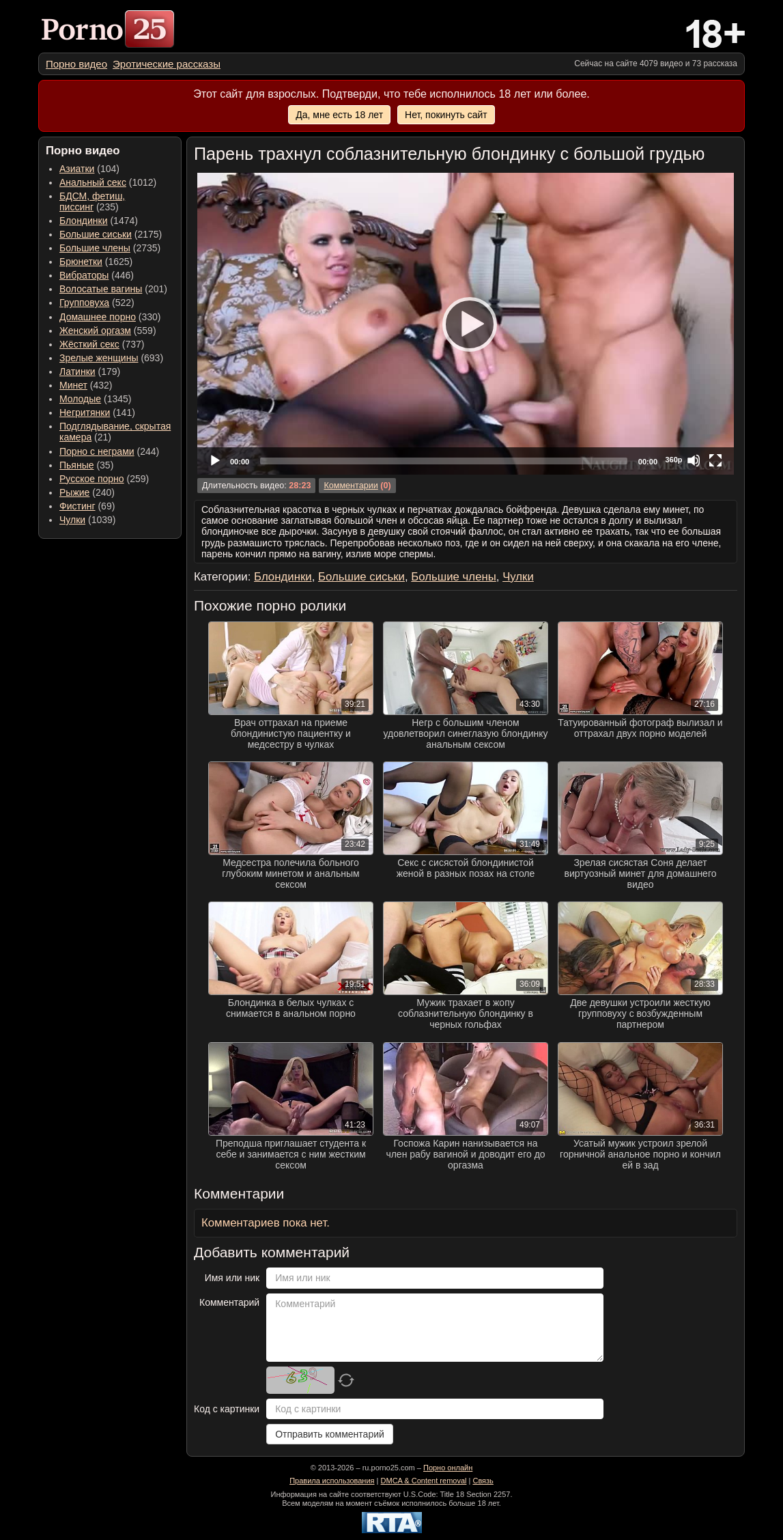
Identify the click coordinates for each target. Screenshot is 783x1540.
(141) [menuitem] (97, 412)
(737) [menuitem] (101, 344)
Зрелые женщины (99, 357)
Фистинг (77, 506)
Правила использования (331, 1480)
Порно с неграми (96, 451)
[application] (465, 324)
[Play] (465, 323)
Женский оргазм (95, 330)
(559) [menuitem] (107, 330)
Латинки (77, 371)
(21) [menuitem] (115, 432)
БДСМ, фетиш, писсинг (92, 201)
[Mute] (693, 460)
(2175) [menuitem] (110, 234)
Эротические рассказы (166, 64)
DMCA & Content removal (424, 1480)
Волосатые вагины (100, 288)
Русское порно (91, 478)
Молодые (80, 398)
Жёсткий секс (89, 344)
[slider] (443, 461)
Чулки (72, 519)
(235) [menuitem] (92, 201)
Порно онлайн (447, 1468)
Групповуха (84, 302)
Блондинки (83, 220)
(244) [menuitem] (109, 451)
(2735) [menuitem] (109, 247)
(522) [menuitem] (96, 302)
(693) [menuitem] (111, 357)
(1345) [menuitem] (95, 398)
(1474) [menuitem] (98, 220)
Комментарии (351, 485)
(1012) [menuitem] (107, 182)
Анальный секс (92, 182)
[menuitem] (76, 64)
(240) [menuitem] (87, 492)
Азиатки (76, 168)
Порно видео (76, 64)
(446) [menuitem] (96, 275)
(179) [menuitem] (89, 371)
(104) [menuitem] (89, 168)
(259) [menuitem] (104, 478)
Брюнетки (80, 261)
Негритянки (84, 412)
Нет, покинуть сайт (446, 114)
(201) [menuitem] (113, 288)
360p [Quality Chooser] (673, 460)
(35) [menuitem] (86, 465)
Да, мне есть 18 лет (339, 114)
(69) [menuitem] (87, 506)
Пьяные (76, 465)
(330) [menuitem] (110, 316)
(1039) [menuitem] (87, 519)
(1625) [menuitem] (95, 261)
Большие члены (94, 247)
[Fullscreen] (715, 460)
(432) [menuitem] (86, 385)
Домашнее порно (97, 316)
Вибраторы (84, 275)
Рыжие (74, 492)
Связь (482, 1480)
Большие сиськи (95, 234)
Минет (73, 385)
